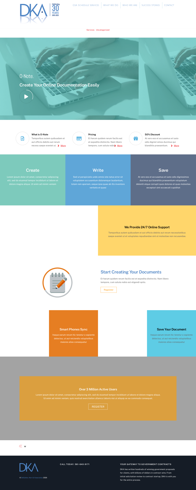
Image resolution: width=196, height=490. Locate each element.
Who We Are (129, 5)
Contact (169, 5)
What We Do (110, 5)
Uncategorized (103, 30)
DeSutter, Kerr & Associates (32, 478)
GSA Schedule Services (86, 5)
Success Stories (151, 5)
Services (90, 30)
